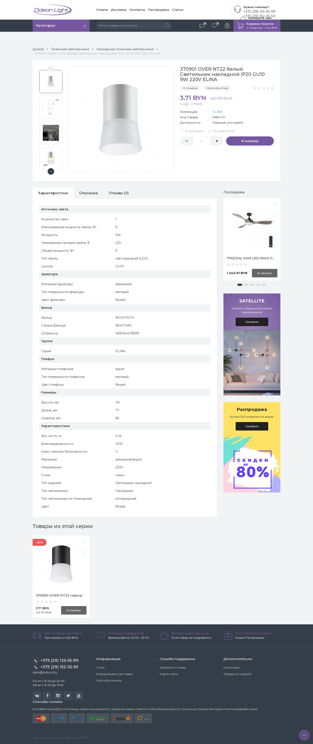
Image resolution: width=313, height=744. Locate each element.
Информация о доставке (114, 674)
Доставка (118, 10)
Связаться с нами (173, 667)
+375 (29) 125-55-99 (259, 11)
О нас (100, 667)
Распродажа (158, 10)
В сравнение (221, 131)
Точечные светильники (70, 49)
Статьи (177, 10)
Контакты (137, 10)
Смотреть (251, 321)
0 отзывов (190, 88)
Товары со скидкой (237, 674)
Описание (88, 193)
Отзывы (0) (119, 193)
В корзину (249, 141)
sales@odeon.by (45, 672)
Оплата (102, 10)
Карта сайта (169, 674)
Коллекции (231, 667)
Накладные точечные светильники (125, 49)
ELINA (218, 112)
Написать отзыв (217, 88)
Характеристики (53, 193)
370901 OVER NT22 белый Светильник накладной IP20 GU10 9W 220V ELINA (97, 53)
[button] (239, 285)
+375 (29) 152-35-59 (55, 667)
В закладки (192, 131)
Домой (38, 49)
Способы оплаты (109, 680)
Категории (45, 25)
